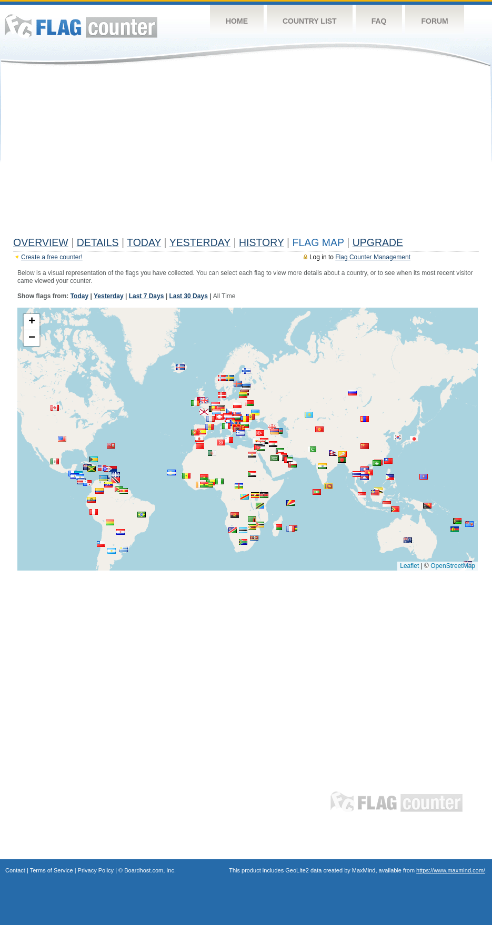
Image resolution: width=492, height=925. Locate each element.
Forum (434, 21)
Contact (15, 870)
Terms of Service (51, 870)
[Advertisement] (246, 153)
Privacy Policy (96, 870)
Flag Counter (81, 26)
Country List (310, 21)
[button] (408, 540)
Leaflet (409, 566)
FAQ (379, 21)
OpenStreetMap (452, 566)
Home (237, 21)
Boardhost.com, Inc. (150, 870)
